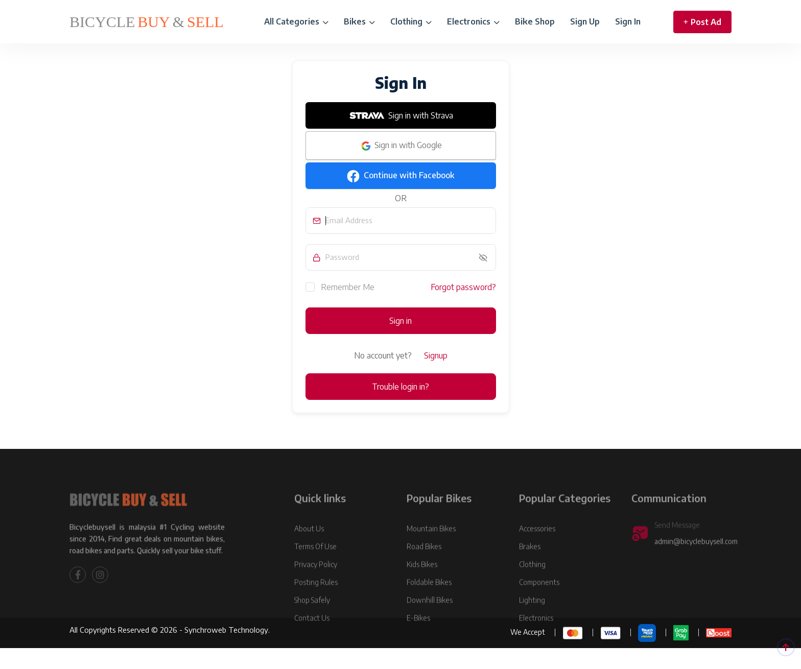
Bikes (359, 21)
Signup (435, 355)
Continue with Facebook (400, 176)
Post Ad (702, 22)
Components (539, 601)
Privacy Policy (315, 583)
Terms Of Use (315, 565)
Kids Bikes (422, 583)
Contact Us (311, 637)
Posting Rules (316, 601)
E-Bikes (418, 637)
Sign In (628, 21)
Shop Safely (312, 619)
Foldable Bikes (429, 601)
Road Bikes (424, 565)
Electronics (473, 21)
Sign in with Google (401, 146)
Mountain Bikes (431, 547)
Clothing (411, 21)
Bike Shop (535, 21)
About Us (309, 547)
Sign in (400, 321)
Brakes (529, 565)
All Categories (296, 21)
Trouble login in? (400, 386)
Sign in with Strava (400, 115)
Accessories (537, 547)
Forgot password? (463, 287)
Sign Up (585, 21)
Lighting (532, 619)
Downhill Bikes (430, 619)
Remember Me (339, 286)
